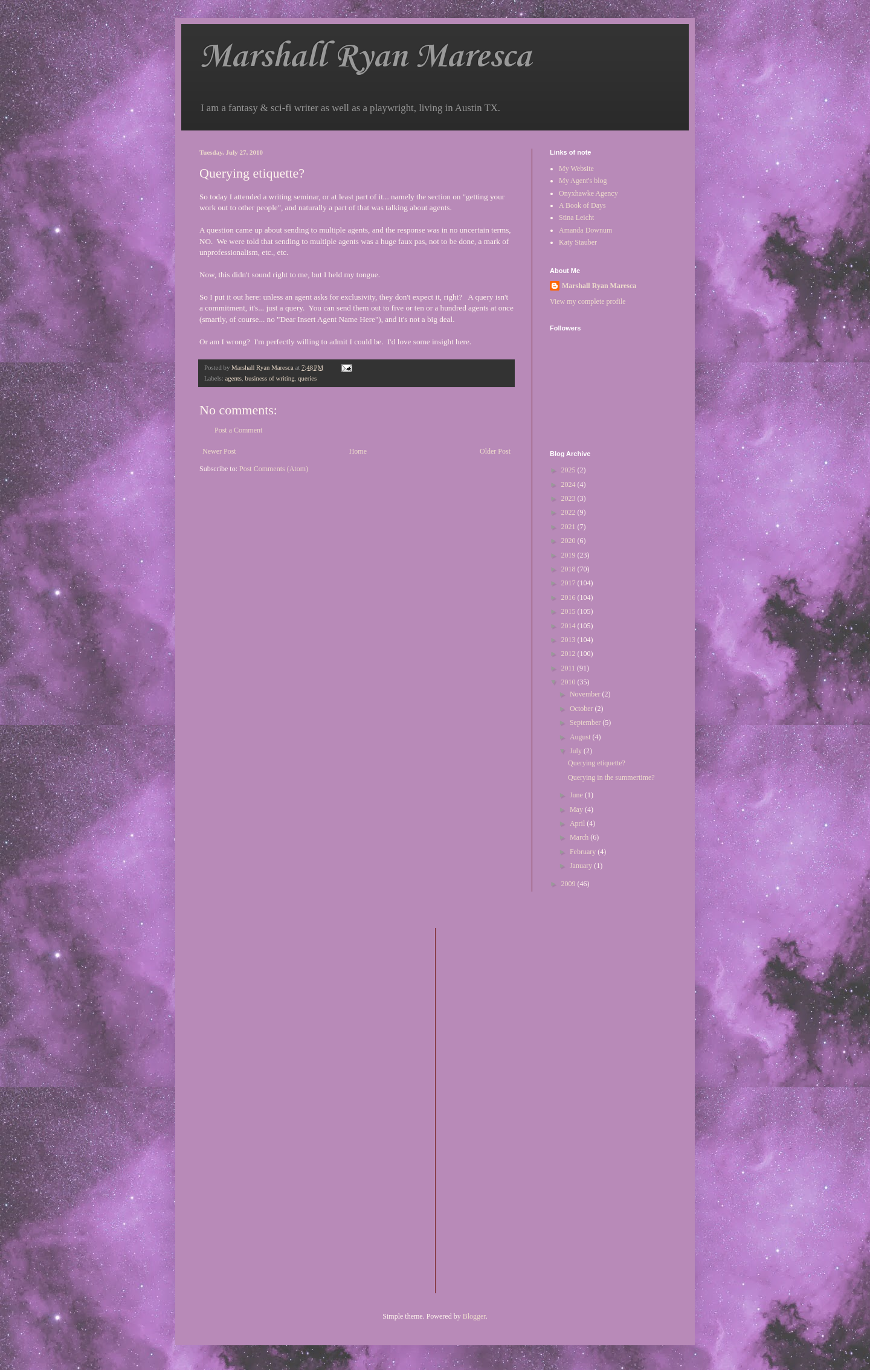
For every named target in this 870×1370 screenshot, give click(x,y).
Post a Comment (238, 430)
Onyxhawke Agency (588, 193)
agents (233, 378)
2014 (569, 626)
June (577, 795)
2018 (569, 569)
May (577, 809)
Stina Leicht (576, 217)
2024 (569, 484)
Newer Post (219, 451)
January (582, 865)
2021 (569, 527)
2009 (569, 884)
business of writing (269, 378)
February (584, 851)
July (577, 751)
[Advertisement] (493, 1109)
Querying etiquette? (596, 763)
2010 (569, 682)
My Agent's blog (583, 180)
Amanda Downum (585, 230)
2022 (569, 512)
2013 (569, 639)
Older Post (495, 451)
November (586, 694)
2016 (569, 597)
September (586, 722)
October (582, 708)
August (581, 737)
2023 (569, 498)
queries (307, 378)
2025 (569, 470)
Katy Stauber (578, 242)
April (578, 823)
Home (358, 451)
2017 (569, 583)
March (580, 837)
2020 (569, 540)
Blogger (474, 1316)
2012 (569, 653)
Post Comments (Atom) (273, 469)
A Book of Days (582, 205)
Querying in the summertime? (611, 777)
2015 (569, 611)
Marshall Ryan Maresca (365, 57)
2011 (569, 668)
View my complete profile (588, 301)
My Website (576, 168)
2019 (569, 555)
